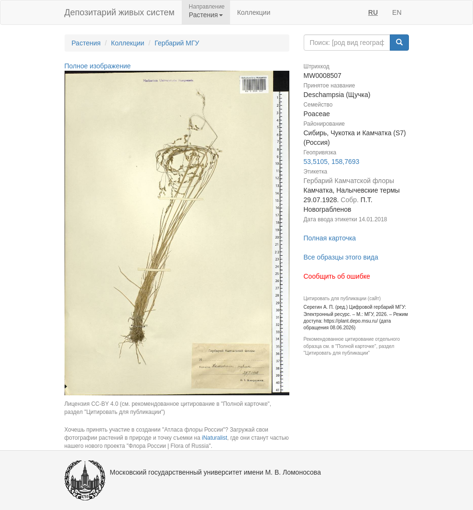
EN (396, 12)
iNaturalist (214, 437)
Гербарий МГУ (176, 43)
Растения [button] (206, 15)
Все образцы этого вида (341, 257)
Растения (86, 43)
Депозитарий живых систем (120, 12)
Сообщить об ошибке (337, 276)
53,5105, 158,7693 (332, 161)
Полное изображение (98, 66)
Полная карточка (330, 238)
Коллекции (254, 12)
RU (373, 12)
